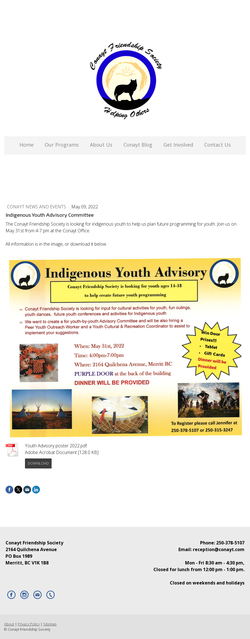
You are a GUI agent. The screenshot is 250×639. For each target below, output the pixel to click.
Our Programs (62, 144)
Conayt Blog (137, 144)
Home (26, 144)
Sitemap (50, 623)
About (9, 623)
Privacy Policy (29, 623)
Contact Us (217, 144)
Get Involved (178, 144)
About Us (101, 144)
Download (38, 463)
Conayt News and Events (37, 207)
